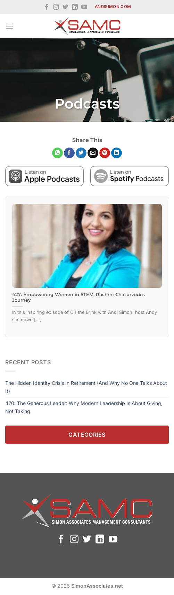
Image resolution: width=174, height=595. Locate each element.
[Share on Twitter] (81, 153)
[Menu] (9, 25)
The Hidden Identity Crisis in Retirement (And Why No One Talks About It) (86, 387)
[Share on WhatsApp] (57, 153)
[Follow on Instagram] (56, 7)
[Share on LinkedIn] (116, 153)
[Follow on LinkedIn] (75, 7)
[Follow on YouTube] (84, 7)
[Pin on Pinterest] (104, 153)
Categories (87, 434)
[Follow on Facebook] (47, 7)
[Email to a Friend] (93, 153)
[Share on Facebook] (69, 153)
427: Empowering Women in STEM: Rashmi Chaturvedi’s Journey (78, 297)
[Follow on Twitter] (65, 7)
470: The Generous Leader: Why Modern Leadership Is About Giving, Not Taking (84, 407)
